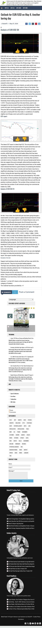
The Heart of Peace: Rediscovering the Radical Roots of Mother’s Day (23, 610)
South (15, 440)
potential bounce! (14, 446)
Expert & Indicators (15, 393)
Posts (11, 410)
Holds (28, 435)
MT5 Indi (18, 8)
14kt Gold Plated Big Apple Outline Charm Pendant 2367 (20, 572)
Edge (16, 452)
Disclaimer (21, 620)
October (12, 435)
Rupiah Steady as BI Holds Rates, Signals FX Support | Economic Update (25, 375)
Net (15, 420)
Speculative (13, 429)
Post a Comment (26, 292)
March (23, 435)
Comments (12, 412)
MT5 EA (7, 8)
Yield (27, 429)
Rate (11, 426)
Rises (11, 437)
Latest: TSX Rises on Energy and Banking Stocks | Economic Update (24, 338)
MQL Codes (13, 402)
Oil (14, 432)
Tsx (10, 455)
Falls (20, 440)
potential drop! (18, 426)
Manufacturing (13, 449)
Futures (16, 437)
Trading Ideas (13, 399)
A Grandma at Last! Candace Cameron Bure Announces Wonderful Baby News (24, 608)
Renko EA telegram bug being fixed (15, 525)
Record (24, 443)
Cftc (23, 423)
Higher (17, 435)
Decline (11, 443)
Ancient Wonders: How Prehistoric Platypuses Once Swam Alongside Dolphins (24, 601)
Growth (11, 423)
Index (20, 452)
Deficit (25, 449)
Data (27, 437)
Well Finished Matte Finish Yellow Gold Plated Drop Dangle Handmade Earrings (24, 565)
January (26, 452)
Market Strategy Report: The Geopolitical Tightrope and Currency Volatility (24, 520)
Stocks (30, 420)
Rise (11, 440)
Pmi (21, 446)
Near (20, 449)
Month (19, 420)
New (11, 432)
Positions (29, 423)
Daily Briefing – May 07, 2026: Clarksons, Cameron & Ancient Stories (23, 603)
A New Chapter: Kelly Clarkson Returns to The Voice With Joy (21, 605)
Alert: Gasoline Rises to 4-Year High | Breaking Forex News (22, 366)
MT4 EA (12, 8)
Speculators (21, 429)
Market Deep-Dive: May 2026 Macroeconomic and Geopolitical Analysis (23, 522)
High (25, 420)
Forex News (13, 396)
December (24, 432)
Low (29, 426)
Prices (11, 452)
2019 (11, 420)
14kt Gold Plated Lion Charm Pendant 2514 (17, 570)
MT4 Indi (25, 8)
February (17, 443)
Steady (22, 437)
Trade (18, 432)
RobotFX (30, 618)
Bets (25, 426)
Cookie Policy (36, 618)
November (26, 440)
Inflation (18, 423)
